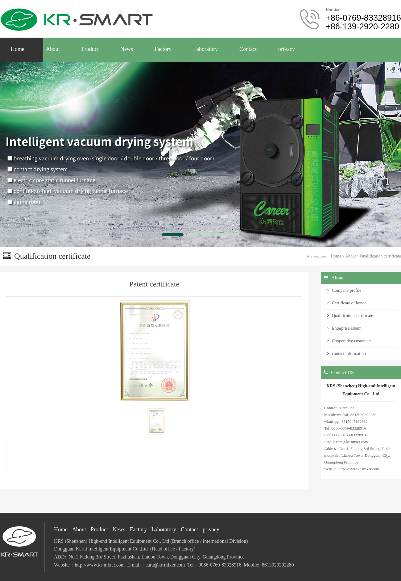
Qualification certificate (380, 256)
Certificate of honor (349, 303)
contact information (349, 353)
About (350, 256)
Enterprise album (347, 328)
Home (336, 256)
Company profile (346, 290)
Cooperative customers (352, 341)
